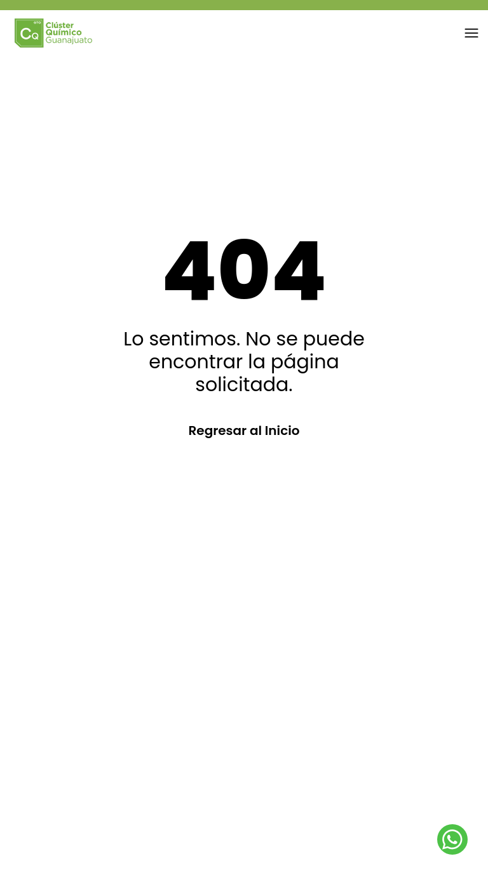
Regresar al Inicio (243, 430)
